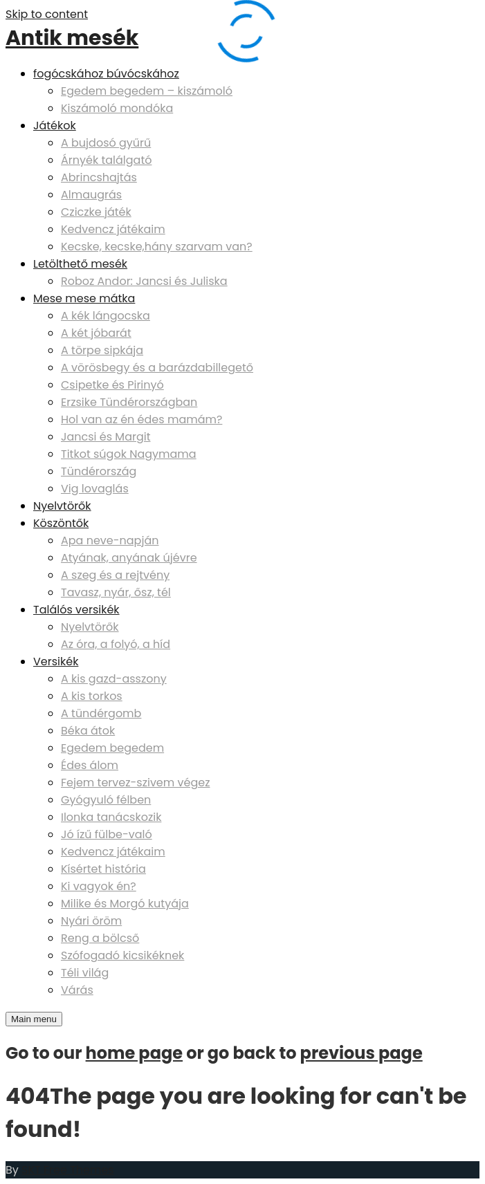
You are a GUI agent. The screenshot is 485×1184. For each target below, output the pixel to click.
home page (134, 1053)
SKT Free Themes (67, 1170)
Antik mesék (72, 38)
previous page (361, 1053)
